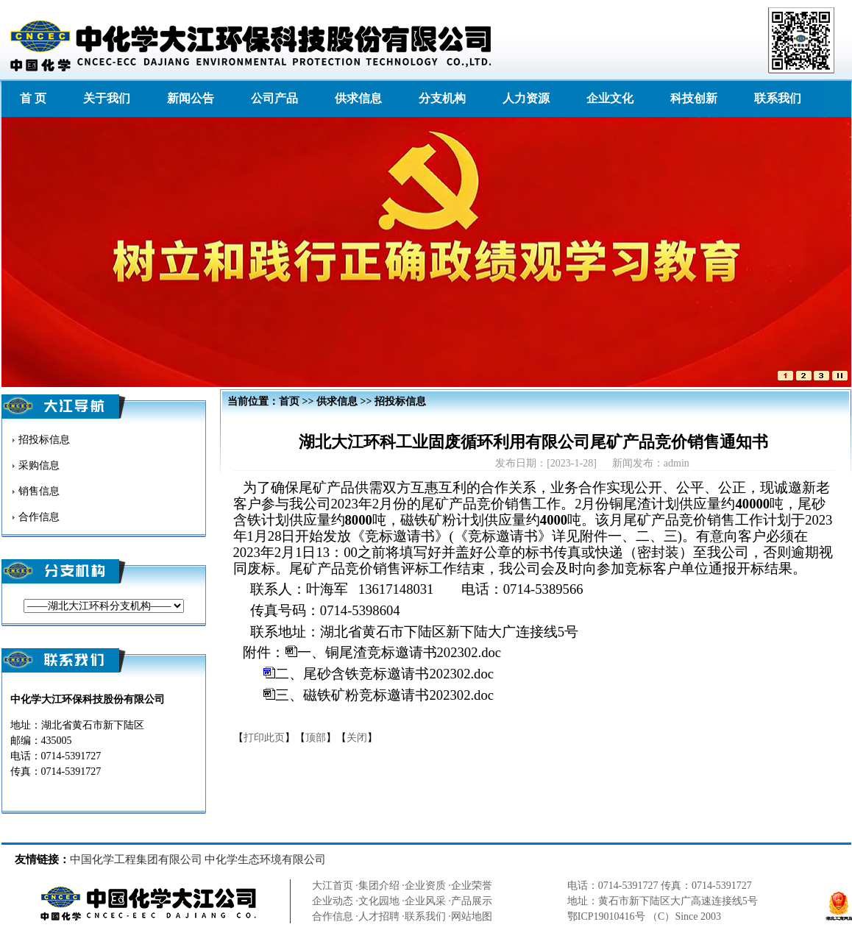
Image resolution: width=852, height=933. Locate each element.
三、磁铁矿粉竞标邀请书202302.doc (384, 695)
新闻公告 (190, 98)
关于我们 (106, 98)
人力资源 (526, 98)
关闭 (357, 737)
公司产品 (274, 98)
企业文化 (609, 98)
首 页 (33, 98)
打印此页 (264, 737)
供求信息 (358, 98)
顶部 (315, 737)
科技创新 (693, 98)
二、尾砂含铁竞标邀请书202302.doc (384, 673)
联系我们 (777, 98)
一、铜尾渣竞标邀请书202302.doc (399, 652)
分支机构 (442, 98)
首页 (289, 401)
